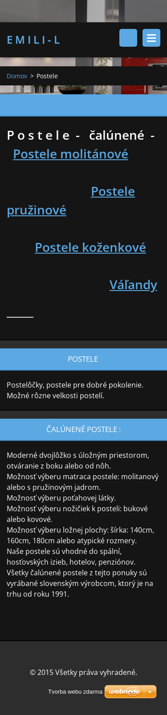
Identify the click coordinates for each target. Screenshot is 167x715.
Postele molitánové (70, 153)
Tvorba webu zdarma (75, 691)
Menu (151, 38)
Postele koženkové (90, 246)
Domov (17, 76)
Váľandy (133, 284)
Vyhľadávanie (128, 38)
